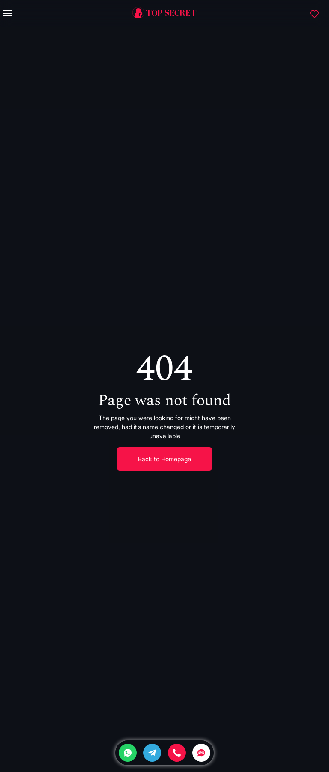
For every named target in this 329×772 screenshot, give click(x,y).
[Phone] (177, 753)
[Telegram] (152, 753)
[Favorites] (314, 13)
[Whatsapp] (128, 753)
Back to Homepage (164, 459)
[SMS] (201, 753)
